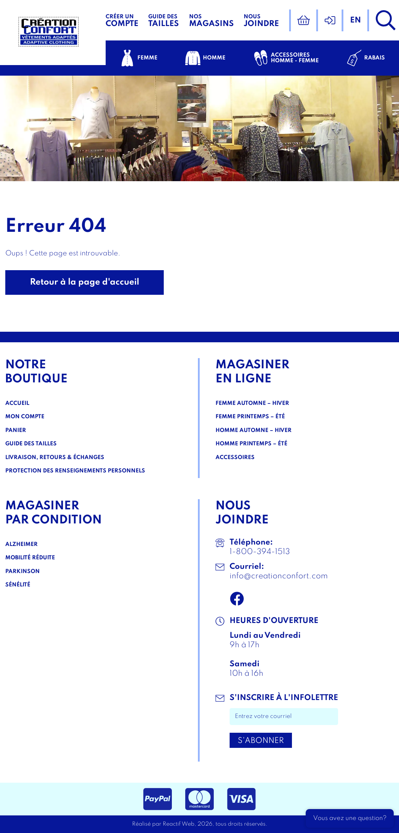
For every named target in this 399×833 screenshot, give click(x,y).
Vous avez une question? (350, 818)
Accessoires (235, 457)
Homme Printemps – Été (251, 444)
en (355, 20)
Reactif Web (178, 824)
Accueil (17, 403)
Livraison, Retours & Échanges (54, 457)
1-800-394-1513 (260, 552)
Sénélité (17, 585)
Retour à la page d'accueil (84, 282)
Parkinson (22, 571)
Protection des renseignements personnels (75, 471)
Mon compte (24, 417)
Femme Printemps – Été (250, 417)
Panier (15, 430)
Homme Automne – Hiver (254, 430)
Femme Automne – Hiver (252, 403)
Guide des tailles (31, 444)
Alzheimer (21, 544)
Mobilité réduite (30, 558)
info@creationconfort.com (279, 576)
